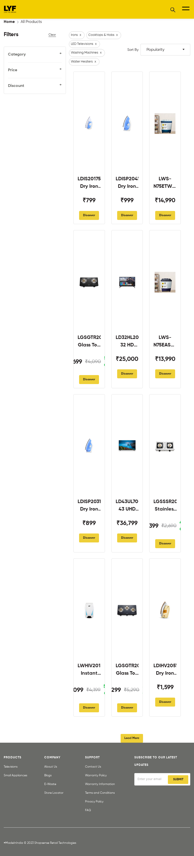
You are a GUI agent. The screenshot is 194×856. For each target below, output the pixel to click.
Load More (131, 738)
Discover (89, 215)
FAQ (88, 810)
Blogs (47, 775)
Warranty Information (100, 784)
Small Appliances (15, 775)
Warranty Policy (96, 775)
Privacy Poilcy (94, 801)
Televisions (10, 766)
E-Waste (50, 784)
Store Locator (53, 792)
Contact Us (93, 766)
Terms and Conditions (100, 792)
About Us (50, 766)
